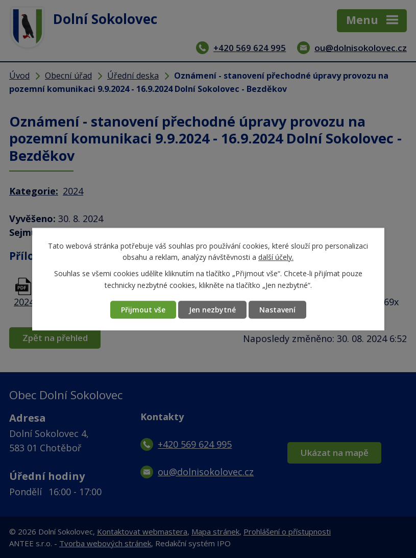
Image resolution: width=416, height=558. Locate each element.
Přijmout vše (143, 309)
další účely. (275, 257)
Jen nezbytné (212, 309)
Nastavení (277, 309)
